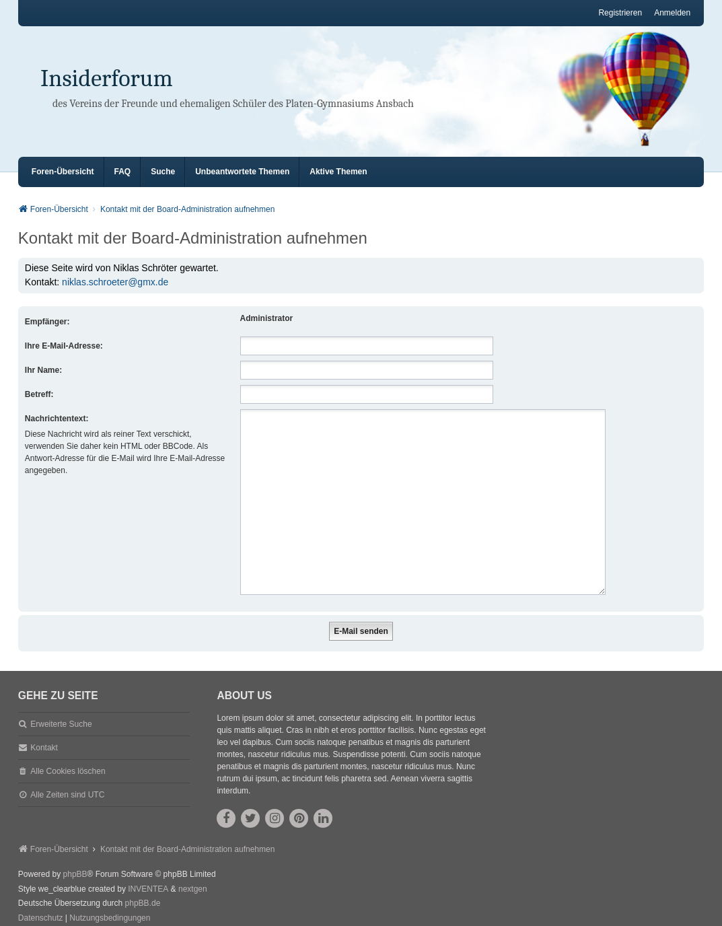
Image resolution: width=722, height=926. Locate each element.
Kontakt (44, 731)
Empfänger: (47, 321)
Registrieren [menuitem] (620, 12)
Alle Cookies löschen (67, 755)
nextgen (192, 873)
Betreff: (39, 394)
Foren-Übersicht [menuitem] (63, 171)
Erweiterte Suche (61, 708)
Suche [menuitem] (163, 171)
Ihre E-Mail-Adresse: (64, 346)
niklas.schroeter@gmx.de (115, 282)
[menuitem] (40, 902)
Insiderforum (106, 78)
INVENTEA (148, 873)
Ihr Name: (43, 370)
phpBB (75, 858)
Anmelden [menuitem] (672, 12)
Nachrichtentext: (57, 418)
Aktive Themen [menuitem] (338, 171)
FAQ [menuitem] (122, 171)
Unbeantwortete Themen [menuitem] (242, 171)
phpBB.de (143, 887)
